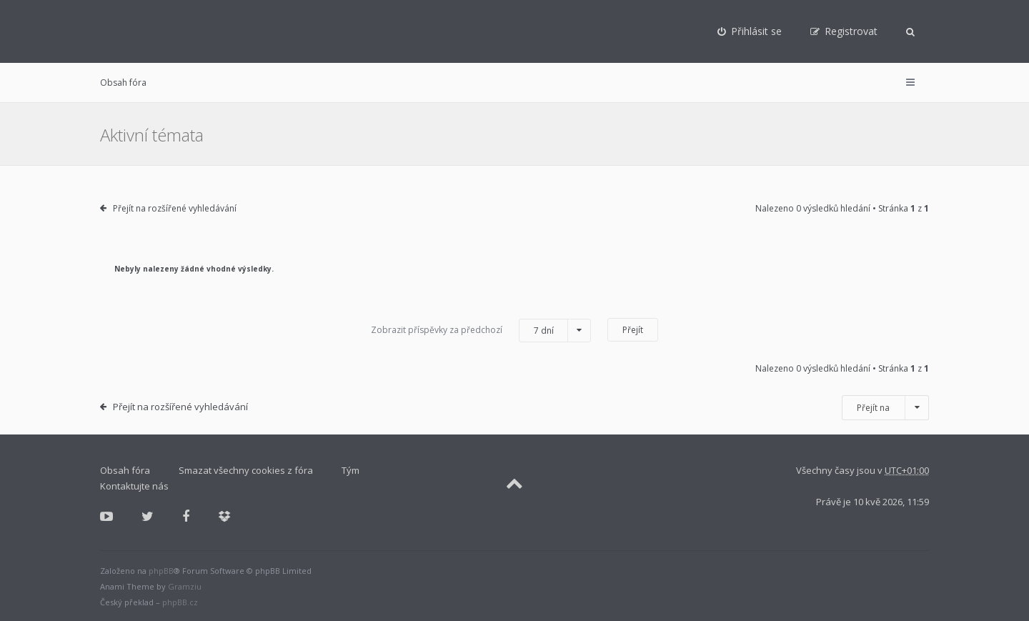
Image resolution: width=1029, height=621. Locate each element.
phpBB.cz (180, 602)
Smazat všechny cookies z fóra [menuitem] (246, 470)
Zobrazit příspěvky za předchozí (481, 330)
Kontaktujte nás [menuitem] (134, 486)
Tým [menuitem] (350, 470)
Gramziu (185, 586)
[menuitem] (749, 31)
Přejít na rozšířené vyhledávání (175, 208)
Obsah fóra (123, 82)
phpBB (161, 570)
